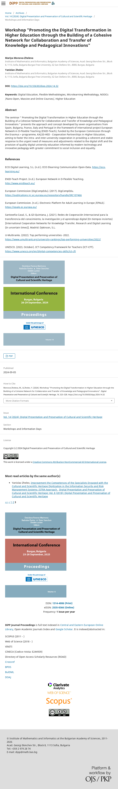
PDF (10, 356)
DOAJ (8, 677)
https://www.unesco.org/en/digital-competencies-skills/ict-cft (40, 251)
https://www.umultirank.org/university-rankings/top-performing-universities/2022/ (53, 239)
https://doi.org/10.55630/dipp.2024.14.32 (34, 86)
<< (6, 502)
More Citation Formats (17, 400)
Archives (20, 12)
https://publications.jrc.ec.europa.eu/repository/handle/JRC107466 (43, 195)
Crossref (10, 661)
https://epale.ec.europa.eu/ (21, 207)
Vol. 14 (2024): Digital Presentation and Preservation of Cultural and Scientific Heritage (48, 16)
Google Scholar (64, 629)
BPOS (8, 667)
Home (8, 12)
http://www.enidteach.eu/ (20, 183)
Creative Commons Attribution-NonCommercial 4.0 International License (69, 461)
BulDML (9, 672)
